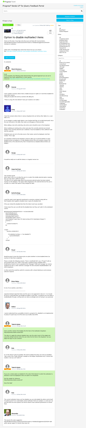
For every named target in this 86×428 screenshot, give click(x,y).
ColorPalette (62, 106)
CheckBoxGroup (63, 95)
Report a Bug (69, 20)
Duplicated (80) (63, 42)
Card (60, 88)
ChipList (61, 99)
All (60, 28)
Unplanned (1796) (64, 51)
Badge (61, 74)
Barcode (61, 76)
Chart (60, 89)
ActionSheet (62, 64)
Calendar (61, 85)
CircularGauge (63, 100)
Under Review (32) (64, 49)
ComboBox (62, 109)
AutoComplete (63, 71)
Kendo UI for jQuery (64, 62)
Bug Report (62, 30)
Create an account (78, 5)
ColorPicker (62, 108)
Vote (50, 33)
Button (61, 82)
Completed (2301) (64, 39)
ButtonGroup (62, 83)
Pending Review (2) (64, 46)
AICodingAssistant (64, 65)
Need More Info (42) (64, 45)
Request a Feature (70, 16)
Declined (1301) (63, 40)
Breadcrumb (62, 79)
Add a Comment (9, 57)
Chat (60, 92)
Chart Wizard (62, 91)
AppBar (61, 68)
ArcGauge (62, 70)
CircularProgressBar (64, 102)
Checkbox (62, 94)
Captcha (61, 86)
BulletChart (62, 80)
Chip (60, 97)
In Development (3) (64, 43)
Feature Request (63, 31)
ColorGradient (63, 105)
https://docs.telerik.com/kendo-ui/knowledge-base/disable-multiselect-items (27, 51)
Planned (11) (62, 48)
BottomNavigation (64, 77)
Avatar (61, 73)
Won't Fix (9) (62, 52)
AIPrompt (61, 67)
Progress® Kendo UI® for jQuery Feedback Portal (23, 6)
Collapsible (62, 103)
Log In (81, 7)
